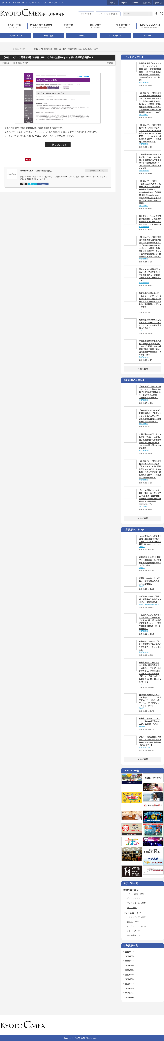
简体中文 (147, 3)
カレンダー (95, 26)
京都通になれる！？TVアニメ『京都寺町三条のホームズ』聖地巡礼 (150, 581)
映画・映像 (48, 36)
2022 (127, 970)
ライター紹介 (123, 26)
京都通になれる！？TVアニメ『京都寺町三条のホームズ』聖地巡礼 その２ (150, 721)
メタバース (148, 36)
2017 (127, 993)
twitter (158, 1025)
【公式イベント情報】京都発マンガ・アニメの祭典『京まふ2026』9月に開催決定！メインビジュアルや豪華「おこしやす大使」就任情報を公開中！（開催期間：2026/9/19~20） (150, 133)
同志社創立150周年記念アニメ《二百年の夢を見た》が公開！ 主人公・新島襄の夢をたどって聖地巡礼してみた (150, 275)
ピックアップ (133, 898)
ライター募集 (86, 14)
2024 (127, 961)
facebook (162, 1025)
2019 (127, 984)
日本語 (112, 3)
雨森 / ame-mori (144, 82)
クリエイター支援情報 (41, 26)
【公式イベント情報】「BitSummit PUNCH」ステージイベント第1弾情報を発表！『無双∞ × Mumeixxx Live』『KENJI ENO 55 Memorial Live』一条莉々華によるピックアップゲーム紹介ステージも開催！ (150, 192)
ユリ (140, 309)
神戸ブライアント (144, 747)
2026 (127, 952)
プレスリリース (133, 903)
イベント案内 (133, 894)
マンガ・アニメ (15, 36)
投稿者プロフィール (97, 171)
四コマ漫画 (132, 908)
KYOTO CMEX (26, 171)
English (124, 3)
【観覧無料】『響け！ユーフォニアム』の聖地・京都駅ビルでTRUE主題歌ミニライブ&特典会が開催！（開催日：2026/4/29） (150, 392)
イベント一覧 (14, 26)
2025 (127, 956)
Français (135, 3)
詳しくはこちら (59, 144)
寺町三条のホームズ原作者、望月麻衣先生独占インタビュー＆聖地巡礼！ (150, 599)
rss (154, 1025)
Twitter (32, 184)
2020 (127, 979)
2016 (127, 997)
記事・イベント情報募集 (108, 14)
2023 (127, 965)
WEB (23, 184)
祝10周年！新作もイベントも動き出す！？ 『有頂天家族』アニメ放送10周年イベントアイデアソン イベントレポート (150, 700)
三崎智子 (142, 547)
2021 (127, 974)
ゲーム (82, 36)
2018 (127, 988)
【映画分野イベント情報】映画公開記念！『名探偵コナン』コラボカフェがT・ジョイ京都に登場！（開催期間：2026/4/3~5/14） (150, 416)
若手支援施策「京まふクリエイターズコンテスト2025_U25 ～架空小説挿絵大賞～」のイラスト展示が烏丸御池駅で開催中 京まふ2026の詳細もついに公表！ (150, 71)
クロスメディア (115, 36)
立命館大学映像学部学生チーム (149, 604)
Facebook (43, 184)
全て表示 (142, 369)
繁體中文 (158, 3)
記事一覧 (68, 26)
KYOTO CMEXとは (150, 26)
